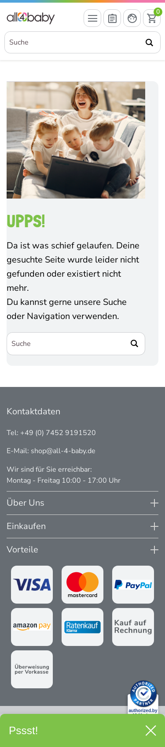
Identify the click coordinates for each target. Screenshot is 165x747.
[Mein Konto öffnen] (132, 18)
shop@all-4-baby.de (63, 451)
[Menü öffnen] (92, 18)
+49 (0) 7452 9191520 (58, 433)
